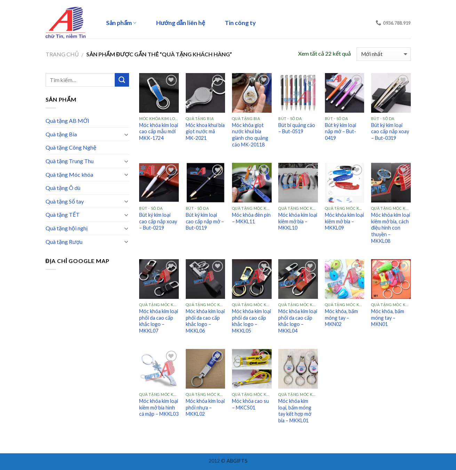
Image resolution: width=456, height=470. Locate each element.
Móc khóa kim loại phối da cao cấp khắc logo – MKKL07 (158, 321)
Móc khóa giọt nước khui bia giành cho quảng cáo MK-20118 (250, 135)
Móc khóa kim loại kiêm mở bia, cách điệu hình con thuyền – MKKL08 (390, 228)
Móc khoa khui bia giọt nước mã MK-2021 (205, 131)
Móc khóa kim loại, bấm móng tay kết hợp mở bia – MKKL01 (294, 410)
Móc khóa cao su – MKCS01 (250, 404)
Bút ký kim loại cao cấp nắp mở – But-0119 (205, 221)
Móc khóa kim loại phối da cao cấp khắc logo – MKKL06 (205, 321)
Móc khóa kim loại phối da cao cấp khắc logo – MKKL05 (251, 321)
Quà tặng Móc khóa (69, 174)
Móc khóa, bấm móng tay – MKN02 (341, 317)
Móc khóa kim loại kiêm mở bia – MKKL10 (297, 221)
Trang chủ (62, 54)
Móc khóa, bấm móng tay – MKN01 (387, 317)
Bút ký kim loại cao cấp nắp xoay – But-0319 (390, 131)
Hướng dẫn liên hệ (180, 22)
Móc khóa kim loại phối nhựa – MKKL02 (205, 407)
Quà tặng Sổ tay (65, 201)
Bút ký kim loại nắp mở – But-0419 (340, 131)
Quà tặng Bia (61, 134)
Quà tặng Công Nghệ (71, 147)
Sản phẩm (121, 22)
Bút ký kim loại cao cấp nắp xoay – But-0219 (158, 221)
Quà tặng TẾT (63, 214)
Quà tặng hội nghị (67, 228)
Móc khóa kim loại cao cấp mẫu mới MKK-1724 (158, 131)
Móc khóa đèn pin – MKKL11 (251, 218)
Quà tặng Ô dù (63, 187)
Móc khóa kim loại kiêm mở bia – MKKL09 (344, 221)
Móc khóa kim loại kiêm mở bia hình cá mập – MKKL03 (158, 407)
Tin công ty (240, 22)
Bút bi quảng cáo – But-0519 (296, 128)
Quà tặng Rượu (64, 241)
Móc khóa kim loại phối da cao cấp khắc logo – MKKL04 (297, 321)
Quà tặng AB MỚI (67, 120)
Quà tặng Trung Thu (70, 161)
